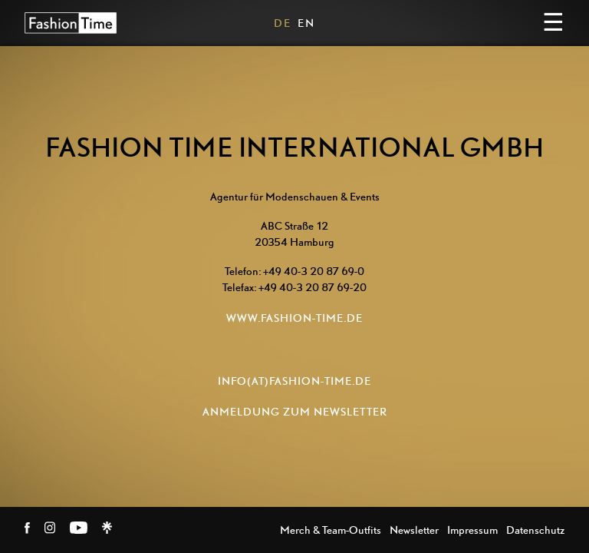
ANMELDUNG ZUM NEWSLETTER (294, 411)
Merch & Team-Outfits (330, 529)
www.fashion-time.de (294, 317)
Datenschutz (535, 529)
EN (306, 22)
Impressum (472, 529)
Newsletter (414, 529)
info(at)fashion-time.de (294, 380)
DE (282, 22)
